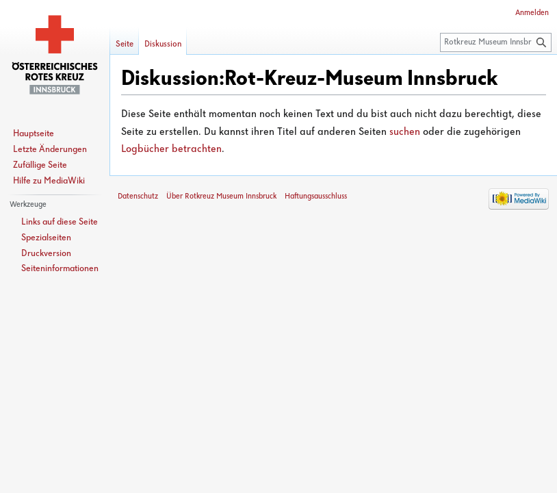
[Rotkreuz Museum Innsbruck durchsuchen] (496, 42)
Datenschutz (138, 196)
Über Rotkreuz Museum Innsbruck (221, 196)
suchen (404, 132)
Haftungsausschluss (316, 196)
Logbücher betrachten (171, 149)
